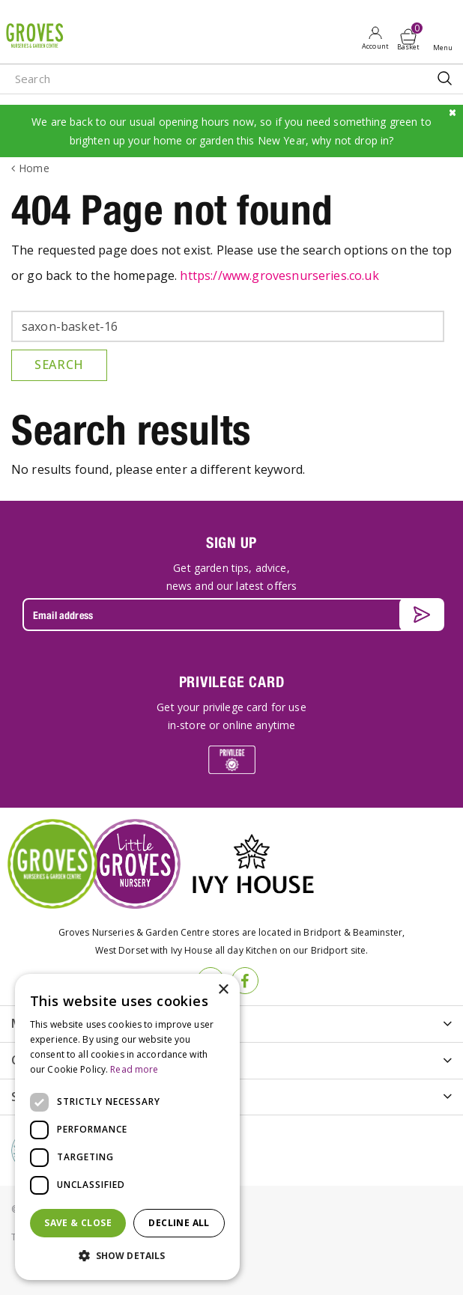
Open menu (446, 38)
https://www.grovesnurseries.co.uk (279, 275)
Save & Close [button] (78, 1222)
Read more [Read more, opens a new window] (134, 1069)
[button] (127, 1256)
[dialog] (127, 1127)
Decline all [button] (178, 1222)
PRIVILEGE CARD (232, 681)
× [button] (223, 990)
